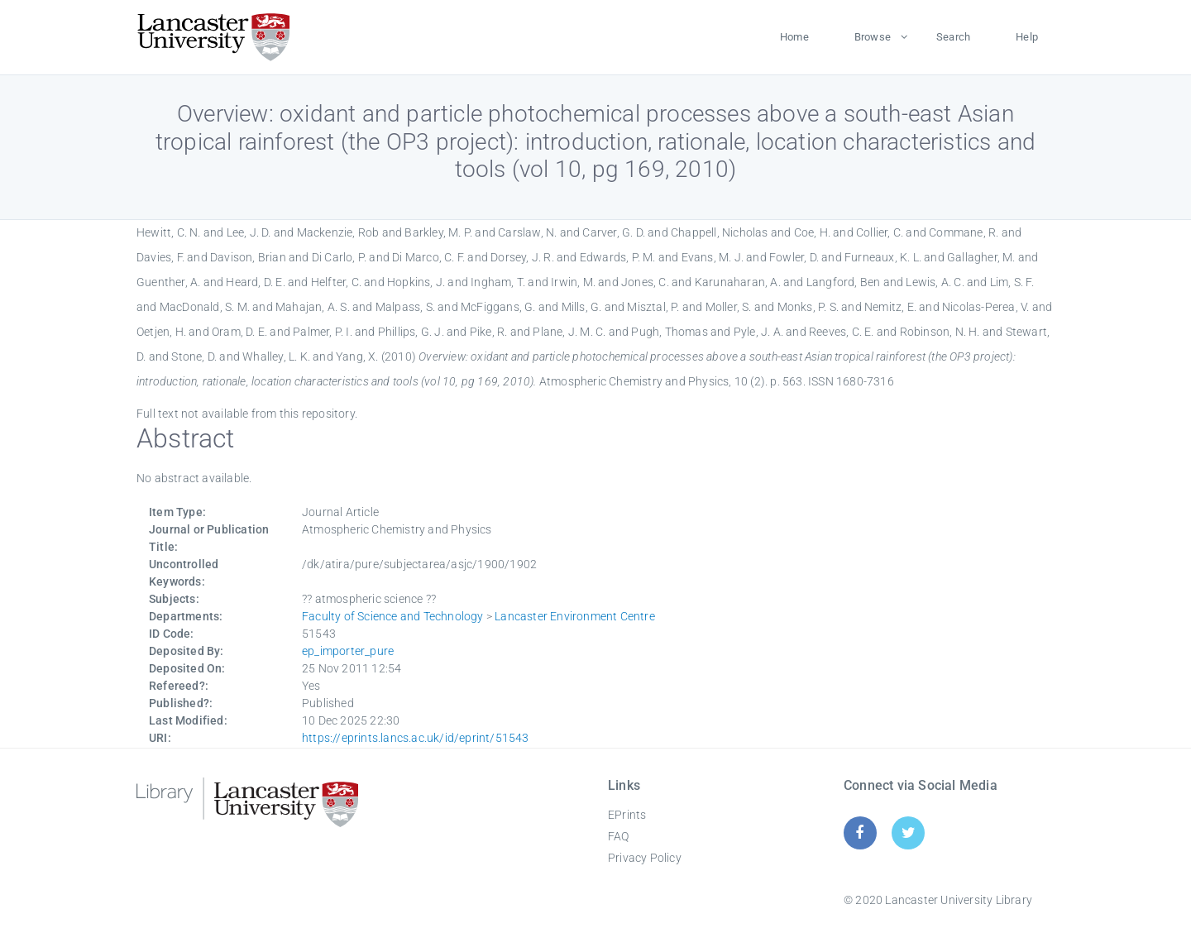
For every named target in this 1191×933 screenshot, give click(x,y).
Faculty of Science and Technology (393, 616)
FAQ (618, 836)
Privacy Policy (645, 857)
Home (794, 37)
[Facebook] (859, 832)
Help (1027, 37)
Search (953, 37)
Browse (872, 37)
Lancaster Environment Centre (575, 616)
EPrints (627, 814)
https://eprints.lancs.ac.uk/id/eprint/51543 (415, 737)
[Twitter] (909, 832)
